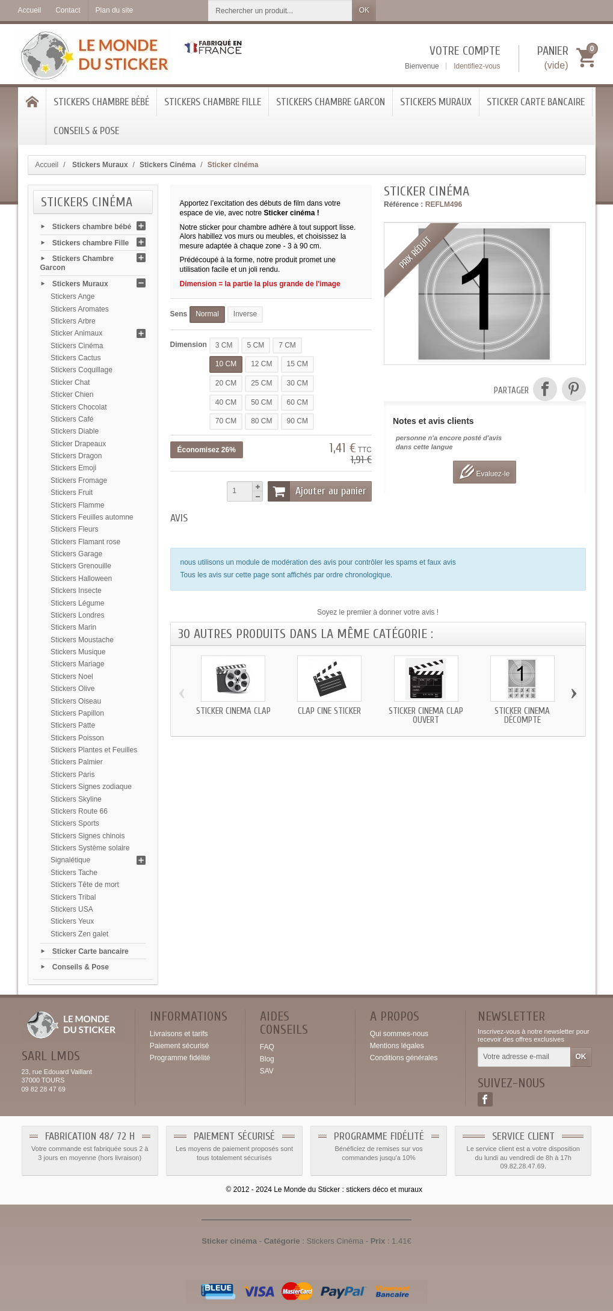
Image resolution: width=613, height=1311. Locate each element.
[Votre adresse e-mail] (524, 1057)
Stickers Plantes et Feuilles (94, 750)
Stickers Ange (72, 296)
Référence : (403, 204)
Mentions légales (397, 1046)
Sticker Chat (70, 382)
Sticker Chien (72, 394)
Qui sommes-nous (399, 1034)
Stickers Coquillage (81, 370)
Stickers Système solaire (90, 848)
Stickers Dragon (76, 456)
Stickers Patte (73, 725)
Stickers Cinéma (77, 346)
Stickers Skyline (76, 799)
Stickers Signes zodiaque (91, 786)
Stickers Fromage (79, 480)
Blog (267, 1059)
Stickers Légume (77, 603)
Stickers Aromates (80, 309)
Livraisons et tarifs (179, 1034)
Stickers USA (72, 909)
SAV (267, 1071)
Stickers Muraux (436, 102)
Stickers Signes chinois (88, 836)
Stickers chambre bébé (101, 102)
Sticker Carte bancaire (536, 102)
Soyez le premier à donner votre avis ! (378, 612)
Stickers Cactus (75, 358)
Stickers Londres (77, 615)
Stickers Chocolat (78, 407)
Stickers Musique (78, 652)
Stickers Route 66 (79, 811)
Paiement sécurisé (179, 1046)
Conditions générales (404, 1058)
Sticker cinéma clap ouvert (426, 715)
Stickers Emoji (73, 468)
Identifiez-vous (477, 66)
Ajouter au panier (317, 491)
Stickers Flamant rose (85, 542)
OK (364, 10)
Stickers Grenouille (81, 566)
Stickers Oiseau (76, 701)
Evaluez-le (485, 471)
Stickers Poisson (77, 738)
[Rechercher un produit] (280, 10)
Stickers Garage (76, 554)
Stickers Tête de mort (85, 884)
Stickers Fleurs (74, 529)
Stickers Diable (75, 431)
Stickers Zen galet (79, 934)
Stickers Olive (72, 688)
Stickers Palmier (77, 762)
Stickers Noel (72, 676)
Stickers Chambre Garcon (330, 102)
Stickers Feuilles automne (92, 517)
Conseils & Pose (86, 131)
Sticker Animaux (76, 333)
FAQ (267, 1047)
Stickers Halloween (81, 578)
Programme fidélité (180, 1058)
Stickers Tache (74, 872)
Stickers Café (72, 419)
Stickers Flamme (77, 505)
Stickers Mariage (77, 664)
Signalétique (70, 860)
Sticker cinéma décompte (522, 715)
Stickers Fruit (72, 492)
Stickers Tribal (73, 897)
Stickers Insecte (76, 590)
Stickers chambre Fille (212, 102)
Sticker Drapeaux (78, 444)
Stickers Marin (73, 627)
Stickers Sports (75, 823)
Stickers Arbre (73, 321)
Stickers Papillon (77, 713)
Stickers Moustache (82, 640)
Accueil (47, 165)
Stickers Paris (72, 774)
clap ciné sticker (329, 711)
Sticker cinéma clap (233, 711)
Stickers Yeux (72, 921)
